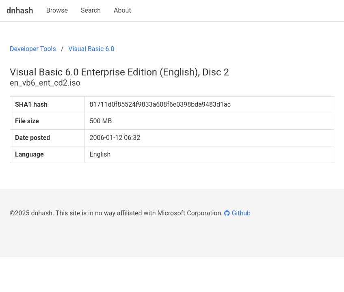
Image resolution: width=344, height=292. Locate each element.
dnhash (19, 10)
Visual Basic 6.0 (91, 49)
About (122, 10)
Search (91, 10)
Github (237, 213)
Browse (57, 10)
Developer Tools (33, 49)
